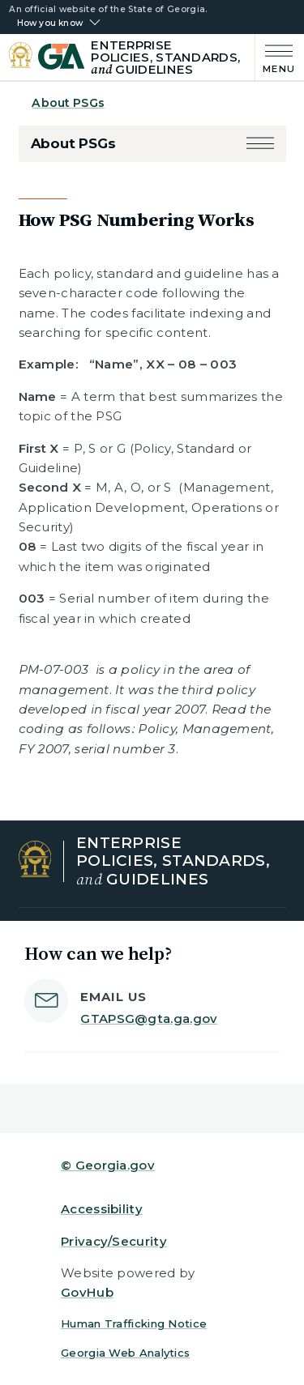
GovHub (87, 1292)
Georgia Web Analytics (125, 1352)
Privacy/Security (114, 1241)
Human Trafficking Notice (134, 1323)
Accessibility (102, 1209)
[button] (260, 143)
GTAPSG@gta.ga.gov (148, 1018)
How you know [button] (50, 23)
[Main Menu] (275, 57)
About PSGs (68, 103)
